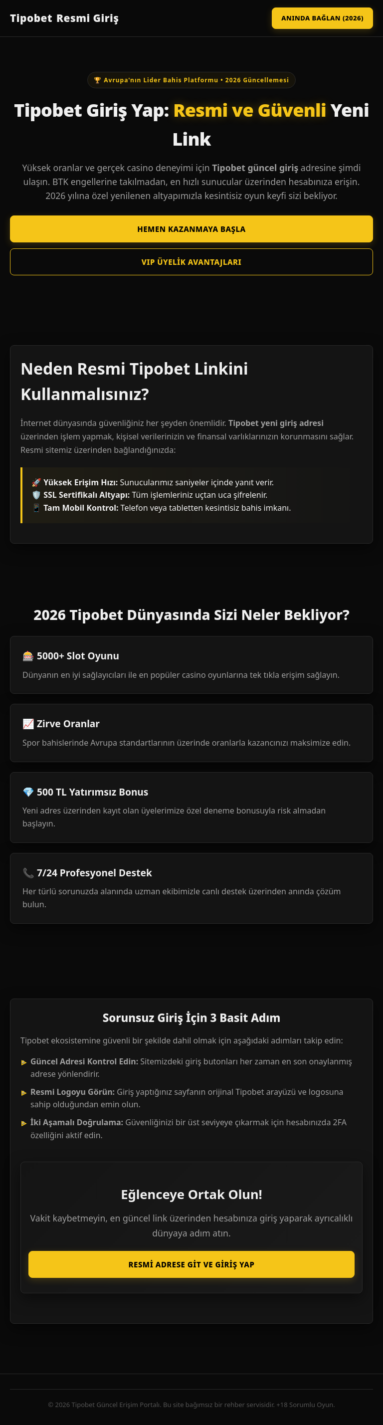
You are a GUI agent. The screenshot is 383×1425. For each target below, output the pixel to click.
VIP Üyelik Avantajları (192, 262)
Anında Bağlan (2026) (322, 17)
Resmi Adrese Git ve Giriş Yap (192, 1264)
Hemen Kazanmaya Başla (191, 229)
